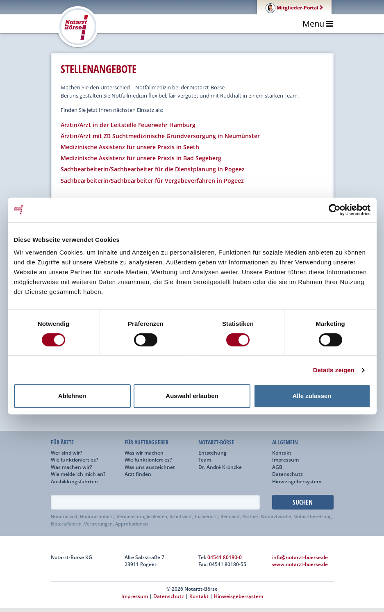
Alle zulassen (311, 395)
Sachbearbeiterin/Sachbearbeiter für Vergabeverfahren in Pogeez (152, 180)
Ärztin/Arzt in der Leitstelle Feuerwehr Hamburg (128, 125)
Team (204, 459)
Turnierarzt (206, 516)
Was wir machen (144, 452)
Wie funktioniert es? (74, 459)
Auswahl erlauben (192, 395)
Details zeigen (333, 369)
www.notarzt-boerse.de (300, 564)
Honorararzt (64, 516)
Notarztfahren (66, 524)
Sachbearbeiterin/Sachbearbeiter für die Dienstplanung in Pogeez (153, 169)
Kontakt (281, 452)
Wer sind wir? (66, 452)
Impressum (285, 459)
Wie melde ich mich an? (78, 474)
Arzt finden (138, 474)
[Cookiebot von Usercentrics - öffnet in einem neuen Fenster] (334, 210)
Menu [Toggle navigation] (317, 23)
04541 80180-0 (224, 557)
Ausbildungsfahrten (74, 481)
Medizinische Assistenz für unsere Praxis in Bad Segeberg (141, 158)
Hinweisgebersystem (296, 481)
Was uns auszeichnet (150, 467)
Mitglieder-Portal (294, 7)
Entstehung (212, 452)
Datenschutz (287, 474)
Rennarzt (230, 516)
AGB (277, 467)
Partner (250, 516)
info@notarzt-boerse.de (300, 557)
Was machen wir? (71, 467)
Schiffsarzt (181, 516)
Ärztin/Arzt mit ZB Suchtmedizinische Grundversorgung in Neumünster (160, 136)
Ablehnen (72, 395)
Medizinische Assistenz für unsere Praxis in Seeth (130, 147)
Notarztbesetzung (312, 516)
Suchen (303, 502)
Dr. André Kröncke (220, 467)
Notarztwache (276, 516)
